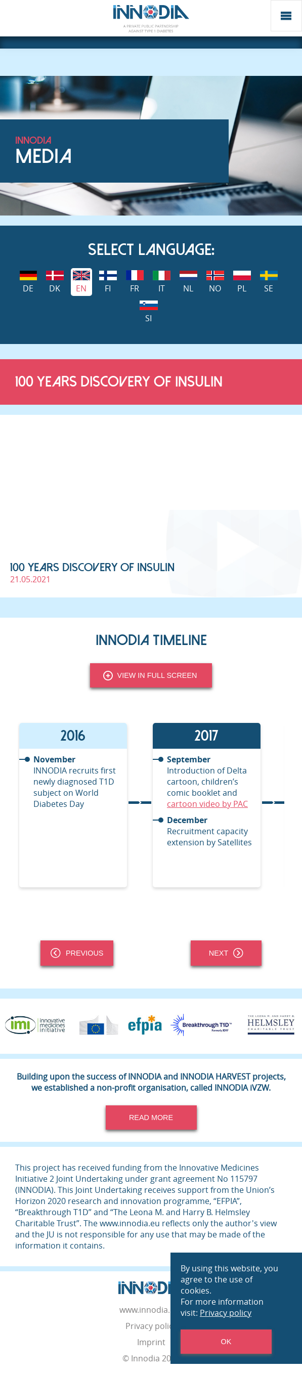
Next (226, 953)
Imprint (151, 1342)
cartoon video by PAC (207, 803)
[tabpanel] (84, 805)
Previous (77, 953)
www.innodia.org (151, 1309)
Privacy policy (151, 1326)
